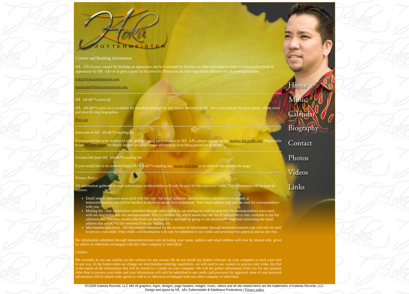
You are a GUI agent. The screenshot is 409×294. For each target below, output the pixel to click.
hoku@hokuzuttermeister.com (97, 79)
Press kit (81, 120)
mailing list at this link (246, 141)
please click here (185, 166)
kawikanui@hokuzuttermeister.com (101, 87)
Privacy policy (254, 290)
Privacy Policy (95, 145)
